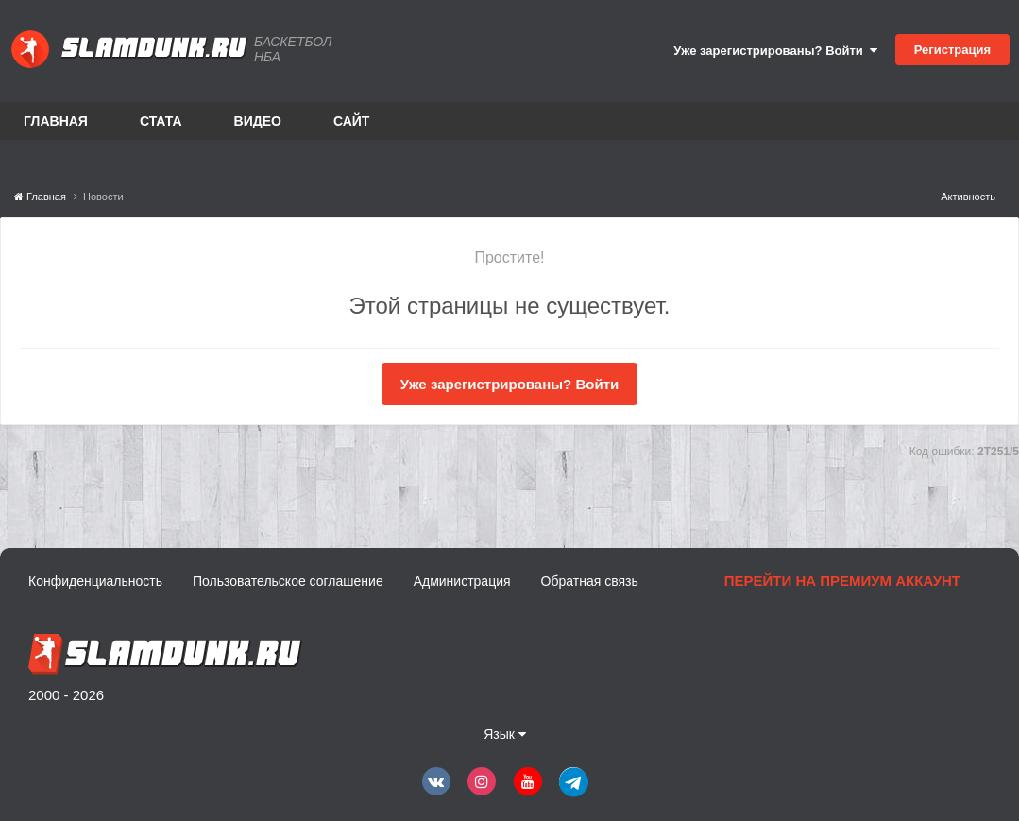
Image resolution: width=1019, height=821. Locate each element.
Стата (161, 120)
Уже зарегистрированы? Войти (775, 50)
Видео (257, 120)
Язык (505, 734)
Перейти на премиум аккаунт (842, 581)
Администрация (462, 581)
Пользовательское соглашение (288, 581)
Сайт (351, 120)
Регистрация (952, 50)
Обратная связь (589, 581)
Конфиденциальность (95, 581)
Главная (56, 120)
